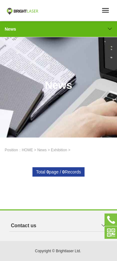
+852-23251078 (111, 219)
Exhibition (59, 150)
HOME (27, 150)
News (58, 29)
